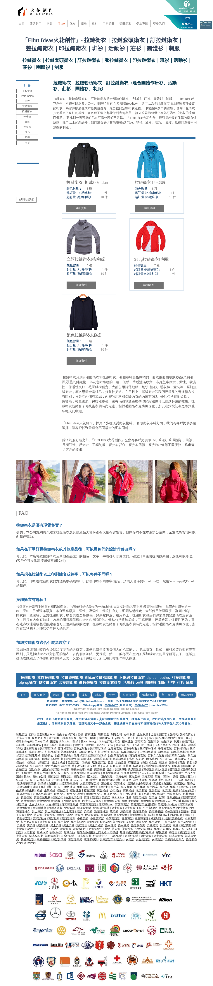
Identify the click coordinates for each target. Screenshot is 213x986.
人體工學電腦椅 (68, 783)
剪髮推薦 (53, 818)
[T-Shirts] (27, 91)
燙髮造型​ (49, 814)
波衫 (176, 745)
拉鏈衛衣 (166, 741)
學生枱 (94, 786)
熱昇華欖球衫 (69, 752)
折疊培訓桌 (144, 783)
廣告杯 (169, 758)
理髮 (128, 797)
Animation (145, 772)
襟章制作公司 (24, 741)
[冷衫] (27, 142)
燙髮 (29, 814)
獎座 (110, 762)
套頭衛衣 (140, 741)
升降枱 (191, 783)
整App (27, 776)
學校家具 (82, 786)
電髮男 (30, 828)
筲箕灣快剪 (186, 804)
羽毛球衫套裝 (137, 755)
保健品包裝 (111, 793)
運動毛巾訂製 (50, 769)
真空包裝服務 (42, 797)
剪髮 (86, 797)
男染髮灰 (165, 825)
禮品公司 (62, 790)
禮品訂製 (89, 790)
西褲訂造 (90, 734)
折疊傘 (127, 765)
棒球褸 (20, 745)
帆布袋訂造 (123, 745)
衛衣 (117, 741)
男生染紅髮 (96, 825)
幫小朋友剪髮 (29, 821)
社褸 (65, 779)
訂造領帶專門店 (166, 738)
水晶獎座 (120, 762)
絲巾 (152, 738)
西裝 (32, 734)
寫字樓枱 (119, 783)
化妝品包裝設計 (42, 793)
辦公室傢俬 (124, 779)
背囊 (182, 762)
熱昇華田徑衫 (129, 752)
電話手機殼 (52, 765)
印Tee (129, 122)
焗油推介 (176, 814)
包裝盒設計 (158, 793)
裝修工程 (147, 776)
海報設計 (26, 772)
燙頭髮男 (185, 832)
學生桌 (115, 786)
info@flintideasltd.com (89, 701)
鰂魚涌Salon (163, 800)
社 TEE (56, 779)
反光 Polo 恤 (39, 738)
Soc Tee (29, 779)
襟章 (180, 738)
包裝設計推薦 (170, 790)
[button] (81, 208)
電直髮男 (65, 828)
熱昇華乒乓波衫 (176, 755)
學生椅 (164, 786)
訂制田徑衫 (102, 752)
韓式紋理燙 (36, 835)
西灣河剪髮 (28, 800)
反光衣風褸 (137, 445)
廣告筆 (81, 765)
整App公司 (39, 776)
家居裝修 (134, 776)
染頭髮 (88, 811)
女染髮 (130, 839)
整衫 (75, 741)
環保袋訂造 (99, 762)
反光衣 (84, 445)
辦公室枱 (106, 783)
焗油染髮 (105, 821)
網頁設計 (53, 776)
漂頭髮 (114, 811)
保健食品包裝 (93, 793)
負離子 (185, 811)
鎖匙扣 (176, 765)
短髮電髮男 (96, 828)
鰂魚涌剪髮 (148, 800)
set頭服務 (29, 832)
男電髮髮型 (107, 839)
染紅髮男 (81, 825)
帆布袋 (101, 745)
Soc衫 (19, 779)
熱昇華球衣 (66, 745)
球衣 (54, 745)
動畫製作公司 (111, 772)
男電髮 (41, 828)
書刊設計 (175, 769)
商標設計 (149, 769)
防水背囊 (149, 765)
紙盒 (55, 762)
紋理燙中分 (100, 835)
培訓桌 (131, 783)
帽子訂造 (133, 738)
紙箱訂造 (43, 762)
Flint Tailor (151, 712)
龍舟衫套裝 (81, 755)
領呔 (143, 738)
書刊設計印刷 (107, 779)
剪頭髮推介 (39, 818)
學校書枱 (126, 786)
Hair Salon (118, 797)
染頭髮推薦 (101, 811)
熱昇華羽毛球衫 (117, 755)
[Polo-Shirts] (27, 96)
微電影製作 (94, 772)
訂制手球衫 (131, 748)
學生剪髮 (63, 821)
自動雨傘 (115, 765)
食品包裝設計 (75, 793)
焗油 (151, 814)
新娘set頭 (42, 832)
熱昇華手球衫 (148, 748)
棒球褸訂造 (34, 745)
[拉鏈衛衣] (27, 111)
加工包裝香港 (128, 793)
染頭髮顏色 (140, 811)
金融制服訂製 (159, 734)
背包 (189, 762)
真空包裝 (26, 797)
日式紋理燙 (84, 835)
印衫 (139, 122)
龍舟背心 (47, 755)
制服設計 (158, 772)
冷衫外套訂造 (163, 745)
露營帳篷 (99, 769)
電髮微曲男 (80, 828)
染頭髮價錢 (156, 811)
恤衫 (60, 734)
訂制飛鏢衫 (33, 758)
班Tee (158, 122)
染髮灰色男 (138, 825)
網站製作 (79, 776)
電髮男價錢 (59, 839)
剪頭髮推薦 (68, 818)
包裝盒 (31, 762)
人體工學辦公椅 (89, 783)
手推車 (65, 769)
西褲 (80, 734)
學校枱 (104, 786)
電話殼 (39, 765)
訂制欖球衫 (52, 752)
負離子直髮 (24, 818)
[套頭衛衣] (27, 106)
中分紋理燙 (116, 835)
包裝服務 (141, 790)
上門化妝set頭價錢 (107, 832)
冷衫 (149, 745)
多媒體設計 (134, 769)
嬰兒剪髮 (161, 832)
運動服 (90, 745)
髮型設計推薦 (101, 807)
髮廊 (162, 797)
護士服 (83, 738)
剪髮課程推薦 (138, 814)
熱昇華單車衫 (179, 752)
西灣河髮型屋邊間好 (49, 800)
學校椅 (174, 786)
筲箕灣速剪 (39, 807)
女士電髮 (69, 811)
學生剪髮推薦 (47, 821)
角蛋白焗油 (162, 814)
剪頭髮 (95, 797)
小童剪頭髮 (97, 818)
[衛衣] (27, 101)
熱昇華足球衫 (97, 748)
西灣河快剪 (24, 807)
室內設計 (92, 776)
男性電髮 (145, 835)
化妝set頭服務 (162, 828)
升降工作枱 (39, 786)
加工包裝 (143, 793)
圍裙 (93, 738)
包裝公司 (57, 797)
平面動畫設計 (129, 772)
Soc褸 (39, 779)
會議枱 (167, 783)
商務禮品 (128, 790)
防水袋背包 (163, 765)
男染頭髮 (42, 825)
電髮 (175, 825)
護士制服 (54, 738)
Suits (52, 734)
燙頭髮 (38, 814)
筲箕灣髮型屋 (69, 804)
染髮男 (21, 825)
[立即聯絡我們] (26, 200)
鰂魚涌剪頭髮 (112, 800)
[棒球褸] (27, 117)
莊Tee (191, 776)
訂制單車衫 (162, 752)
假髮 (60, 814)
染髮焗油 (92, 821)
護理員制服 (69, 738)
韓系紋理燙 (52, 835)
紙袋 (62, 762)
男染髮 (31, 825)
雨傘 (105, 765)
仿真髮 (69, 814)
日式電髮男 (176, 835)
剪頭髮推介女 (167, 807)
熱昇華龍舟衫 (63, 755)
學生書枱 (139, 786)
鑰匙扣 (186, 765)
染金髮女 (29, 842)
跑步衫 (115, 752)
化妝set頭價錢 (143, 828)
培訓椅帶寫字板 (26, 783)
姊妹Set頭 (56, 832)
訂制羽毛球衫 (97, 755)
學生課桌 (152, 786)
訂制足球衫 (81, 748)
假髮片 (79, 814)
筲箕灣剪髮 (122, 804)
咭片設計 (161, 769)
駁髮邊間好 (147, 832)
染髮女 (119, 839)
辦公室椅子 (166, 779)
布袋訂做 (138, 745)
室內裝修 (106, 776)
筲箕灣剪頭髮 (88, 804)
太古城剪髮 (53, 804)
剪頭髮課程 (121, 814)
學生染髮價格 (186, 821)
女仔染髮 (157, 839)
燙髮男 (173, 832)
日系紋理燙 (68, 835)
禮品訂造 (75, 790)
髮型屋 (153, 797)
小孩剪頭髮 (113, 818)
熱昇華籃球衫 (47, 748)
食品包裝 (59, 793)
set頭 (189, 828)
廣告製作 (63, 772)
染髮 (79, 811)
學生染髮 (154, 821)
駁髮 (122, 832)
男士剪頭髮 (150, 807)
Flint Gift (137, 712)
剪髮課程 (106, 814)
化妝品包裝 (187, 790)
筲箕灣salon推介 (167, 804)
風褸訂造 (181, 122)
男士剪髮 (116, 807)
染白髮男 (110, 825)
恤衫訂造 (70, 734)
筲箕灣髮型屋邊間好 (143, 804)
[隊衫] (27, 132)
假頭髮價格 (92, 814)
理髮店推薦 (140, 797)
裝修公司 (121, 776)
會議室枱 (179, 783)
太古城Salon (36, 804)
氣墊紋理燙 (131, 835)
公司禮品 (115, 790)
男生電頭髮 (160, 835)
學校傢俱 (69, 786)
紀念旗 (153, 762)
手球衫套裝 (165, 748)
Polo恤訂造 (106, 741)
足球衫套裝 (115, 748)
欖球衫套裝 (86, 752)
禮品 (131, 758)
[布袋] (27, 137)
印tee (38, 741)
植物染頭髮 (172, 811)
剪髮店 (106, 797)
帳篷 (89, 769)
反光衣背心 (117, 445)
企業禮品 (49, 790)
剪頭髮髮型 (84, 807)
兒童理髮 (156, 818)
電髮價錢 (185, 825)
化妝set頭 (178, 828)
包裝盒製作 (174, 793)
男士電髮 (37, 811)
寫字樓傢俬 (140, 779)
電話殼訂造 (68, 765)
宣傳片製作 (78, 772)
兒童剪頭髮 (141, 818)
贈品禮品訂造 (154, 758)
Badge (189, 738)
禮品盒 (20, 762)
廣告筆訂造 (94, 765)
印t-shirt (65, 741)
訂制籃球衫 (30, 748)
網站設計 (66, 776)
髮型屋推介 (174, 797)
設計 (110, 769)
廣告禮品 (102, 790)
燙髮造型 (127, 828)
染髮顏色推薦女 (174, 839)
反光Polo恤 (157, 445)
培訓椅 (189, 779)
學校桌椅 (185, 786)
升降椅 (42, 783)
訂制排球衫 (181, 748)
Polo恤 (93, 741)
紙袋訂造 (73, 762)
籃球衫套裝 (65, 748)
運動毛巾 (34, 769)
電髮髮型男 (75, 839)
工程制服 (98, 445)
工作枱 (157, 783)
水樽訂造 (180, 758)
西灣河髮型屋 (71, 800)
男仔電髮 (52, 828)
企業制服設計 (174, 772)
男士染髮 (55, 825)
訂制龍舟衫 (33, 755)
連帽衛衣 (153, 741)
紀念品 (140, 758)
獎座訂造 (133, 762)
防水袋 (137, 765)
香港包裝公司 (73, 797)
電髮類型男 (91, 839)
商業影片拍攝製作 (45, 772)
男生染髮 (68, 825)
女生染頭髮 (143, 839)
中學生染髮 (169, 821)
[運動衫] (27, 127)
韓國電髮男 (28, 839)
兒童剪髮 (127, 818)
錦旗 (144, 762)
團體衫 (177, 440)
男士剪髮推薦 (132, 807)
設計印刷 (120, 769)
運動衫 (79, 745)
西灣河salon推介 (92, 800)
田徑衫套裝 (146, 752)
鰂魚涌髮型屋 (130, 800)
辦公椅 (153, 779)
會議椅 (52, 783)
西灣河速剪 (55, 807)
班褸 (175, 776)
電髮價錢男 (44, 839)
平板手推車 (78, 769)
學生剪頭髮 (78, 821)
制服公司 (116, 734)
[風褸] (27, 122)
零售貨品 (71, 758)
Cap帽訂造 (118, 738)
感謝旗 (163, 762)
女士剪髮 (182, 807)
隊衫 (46, 745)
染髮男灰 (152, 825)
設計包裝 (154, 790)
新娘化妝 (69, 832)
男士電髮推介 (53, 811)
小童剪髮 (82, 818)
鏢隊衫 (46, 758)
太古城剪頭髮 (181, 800)
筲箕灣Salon (105, 804)
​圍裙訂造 (104, 738)
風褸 (168, 122)
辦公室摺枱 (55, 786)
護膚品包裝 (24, 793)
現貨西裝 (103, 734)
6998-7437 (111, 705)
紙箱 (190, 758)
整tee (84, 741)
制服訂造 (21, 734)
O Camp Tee (77, 779)
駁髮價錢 (132, 832)
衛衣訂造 (127, 741)
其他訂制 (57, 758)
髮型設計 (69, 807)
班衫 (148, 122)
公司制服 (129, 734)
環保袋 (86, 762)
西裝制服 (42, 734)
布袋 (110, 745)
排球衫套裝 (36, 752)
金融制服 (142, 734)
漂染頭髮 (125, 811)
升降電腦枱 (24, 786)
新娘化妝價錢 (85, 832)
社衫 (47, 779)
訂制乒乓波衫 (156, 755)
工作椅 (179, 779)
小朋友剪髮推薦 (173, 818)
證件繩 (173, 762)
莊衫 (183, 776)
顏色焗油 (118, 821)
